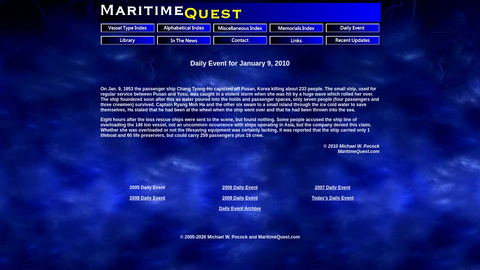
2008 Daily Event (147, 198)
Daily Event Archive (240, 208)
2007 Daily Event (333, 187)
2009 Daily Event (240, 198)
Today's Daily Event (333, 198)
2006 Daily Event (240, 187)
